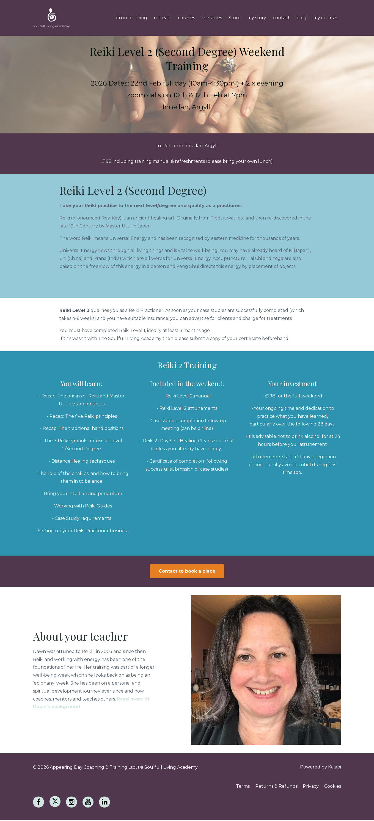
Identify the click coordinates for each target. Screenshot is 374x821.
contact (281, 17)
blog (301, 17)
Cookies (332, 787)
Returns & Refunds (274, 787)
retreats (162, 17)
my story (256, 17)
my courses (325, 17)
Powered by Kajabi (320, 767)
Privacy (310, 787)
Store (235, 17)
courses (186, 17)
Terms (239, 787)
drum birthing (131, 17)
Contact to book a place (187, 571)
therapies (212, 17)
